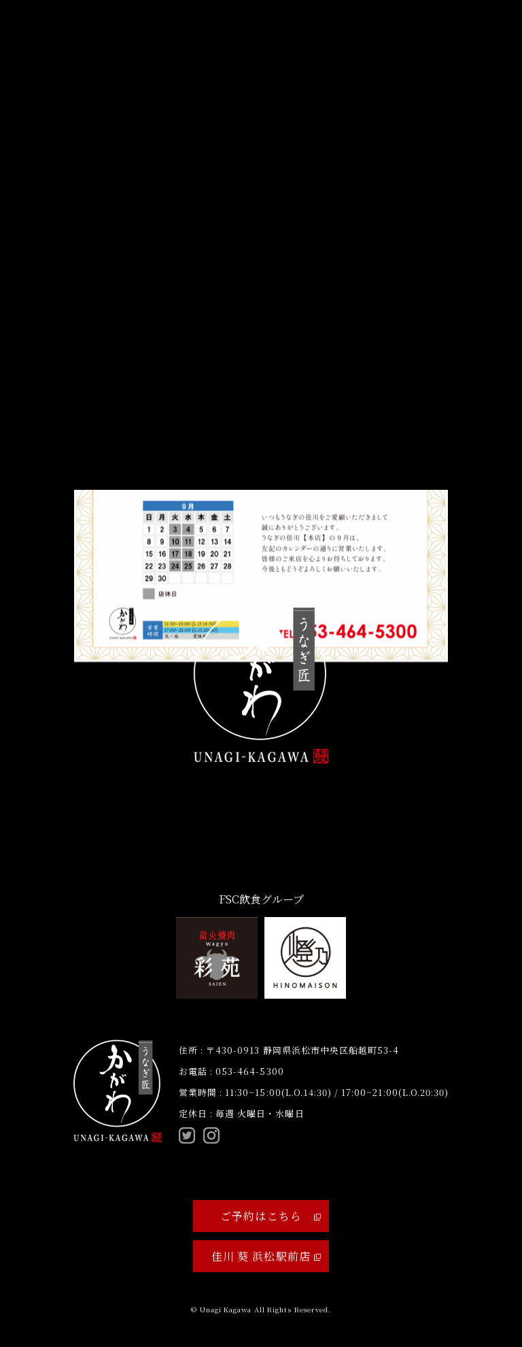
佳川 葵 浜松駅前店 (266, 1256)
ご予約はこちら (270, 1216)
